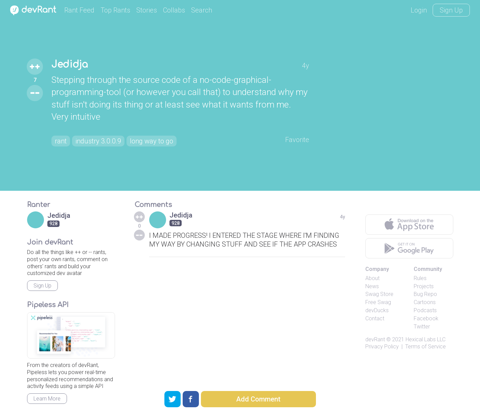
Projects (424, 286)
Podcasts (425, 310)
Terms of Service (425, 346)
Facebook (426, 318)
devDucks (377, 310)
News (372, 286)
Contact (374, 318)
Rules (420, 278)
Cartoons (425, 302)
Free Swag (378, 302)
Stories (146, 10)
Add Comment (258, 399)
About (372, 278)
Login (419, 10)
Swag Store (379, 294)
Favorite (297, 140)
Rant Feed (79, 10)
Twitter (422, 326)
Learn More (47, 398)
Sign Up (451, 10)
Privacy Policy (382, 346)
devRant (375, 339)
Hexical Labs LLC (425, 339)
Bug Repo (425, 294)
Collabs (174, 10)
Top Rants (115, 10)
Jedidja (69, 64)
